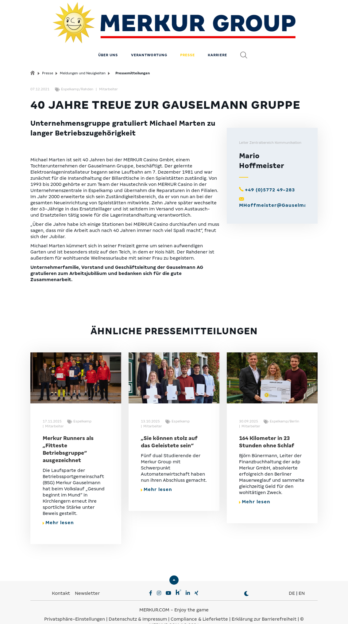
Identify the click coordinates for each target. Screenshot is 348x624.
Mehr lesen (58, 509)
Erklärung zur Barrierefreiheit (264, 605)
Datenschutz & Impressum (138, 605)
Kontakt (61, 579)
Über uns (108, 41)
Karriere (217, 41)
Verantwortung (149, 41)
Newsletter (87, 579)
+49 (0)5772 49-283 (270, 176)
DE (292, 579)
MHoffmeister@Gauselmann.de (280, 191)
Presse (187, 41)
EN (302, 579)
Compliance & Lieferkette (200, 605)
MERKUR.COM (154, 596)
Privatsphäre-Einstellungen (74, 605)
